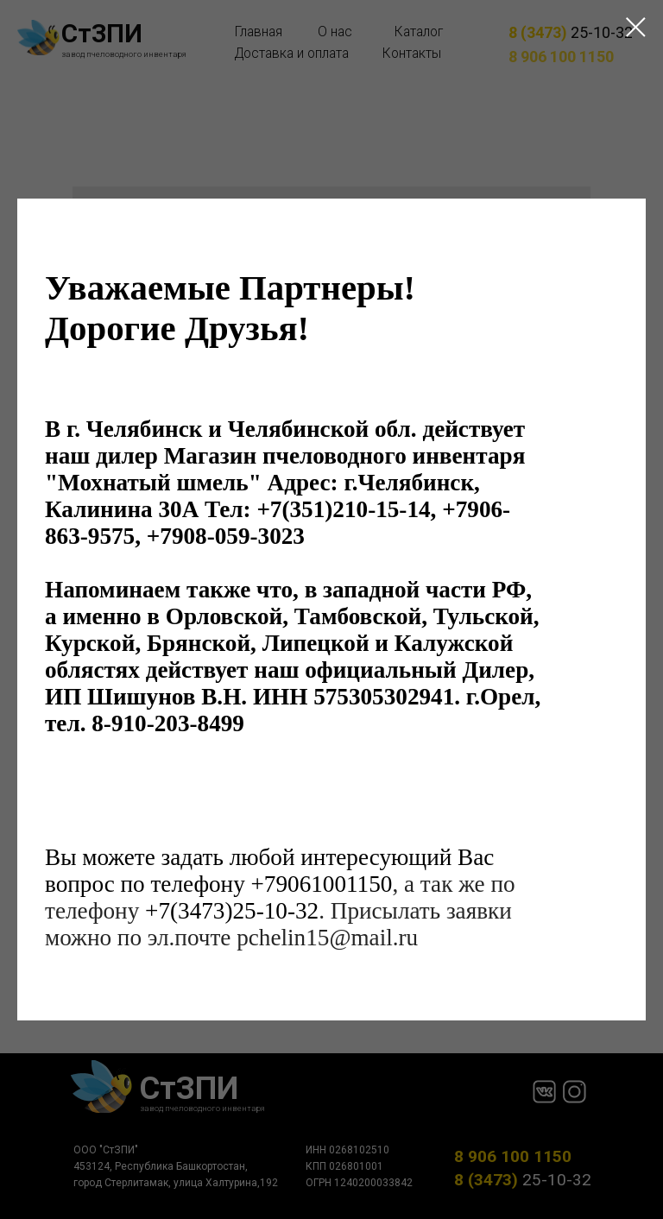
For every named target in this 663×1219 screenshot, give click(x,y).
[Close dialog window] (635, 27)
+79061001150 (322, 885)
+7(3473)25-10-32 (232, 912)
